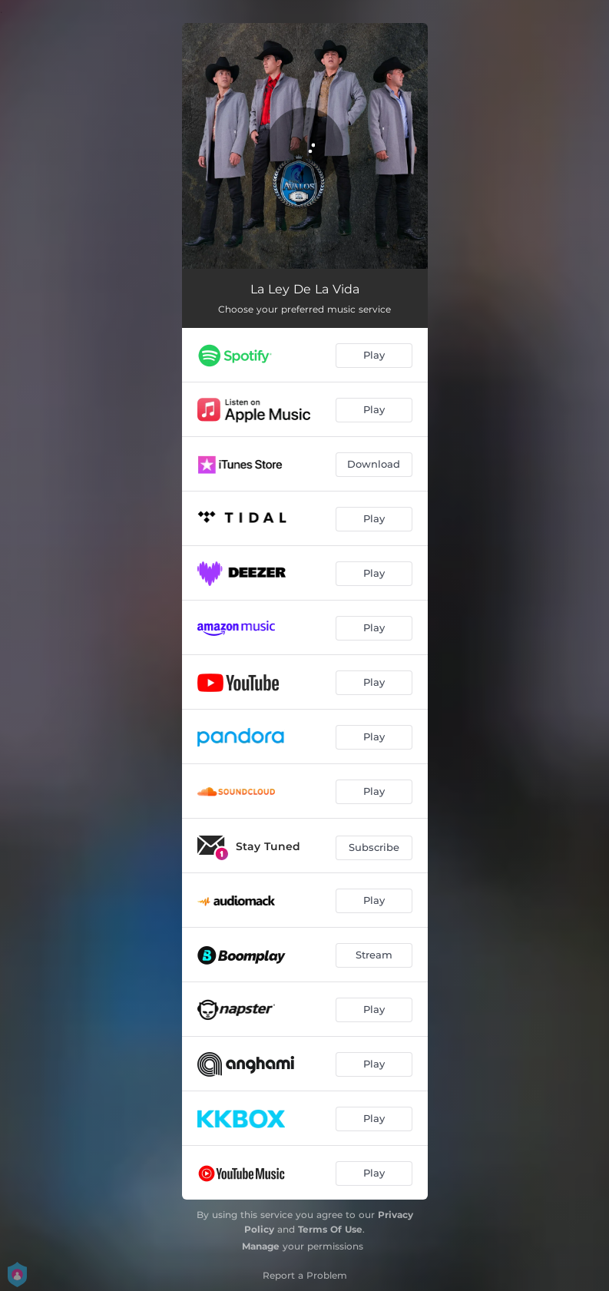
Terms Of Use (330, 1229)
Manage (261, 1246)
